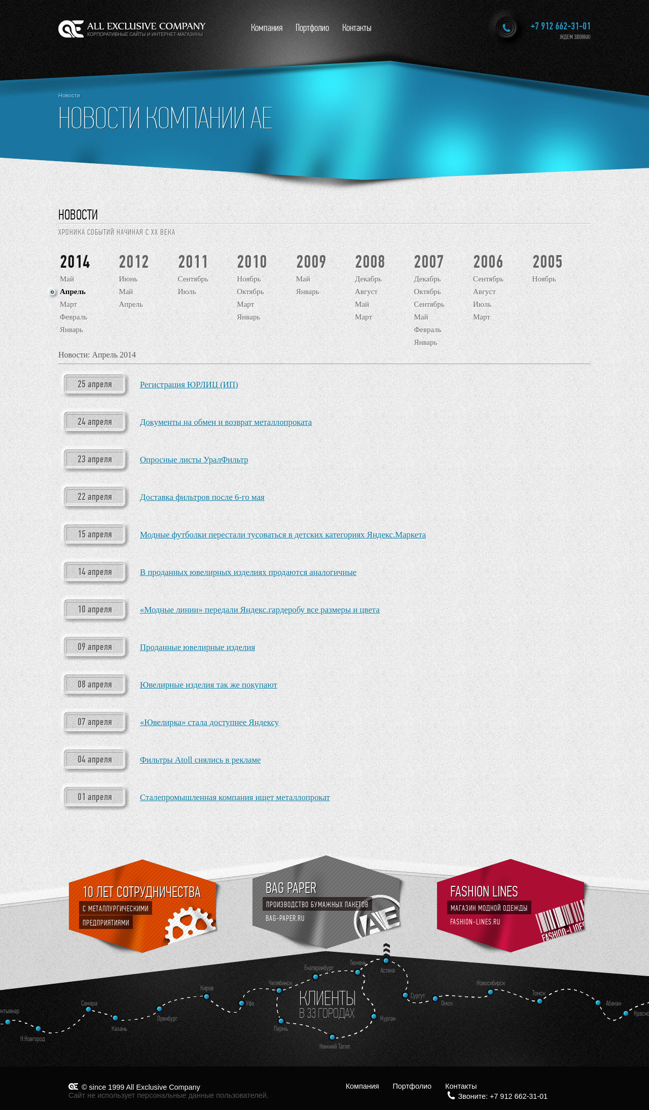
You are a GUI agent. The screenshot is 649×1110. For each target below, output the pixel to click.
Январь (71, 330)
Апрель (73, 292)
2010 (252, 262)
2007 (429, 262)
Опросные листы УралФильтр (194, 459)
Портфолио (312, 27)
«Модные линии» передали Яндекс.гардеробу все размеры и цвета (260, 610)
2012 (134, 262)
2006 (488, 262)
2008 (370, 262)
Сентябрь (193, 279)
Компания (266, 27)
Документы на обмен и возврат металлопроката (226, 422)
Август (366, 292)
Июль (187, 292)
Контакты (357, 27)
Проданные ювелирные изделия (197, 647)
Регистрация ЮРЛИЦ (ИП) (189, 384)
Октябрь (250, 292)
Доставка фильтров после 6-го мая (202, 497)
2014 (75, 262)
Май (67, 279)
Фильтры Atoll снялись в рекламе (200, 760)
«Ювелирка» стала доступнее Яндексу (209, 722)
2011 (193, 262)
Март (68, 304)
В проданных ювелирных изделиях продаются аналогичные (248, 572)
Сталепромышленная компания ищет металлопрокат (235, 797)
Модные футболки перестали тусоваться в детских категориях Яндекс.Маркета (283, 535)
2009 (311, 262)
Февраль (73, 317)
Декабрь (368, 279)
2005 (547, 262)
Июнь (128, 279)
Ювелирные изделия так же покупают (208, 685)
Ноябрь (249, 279)
